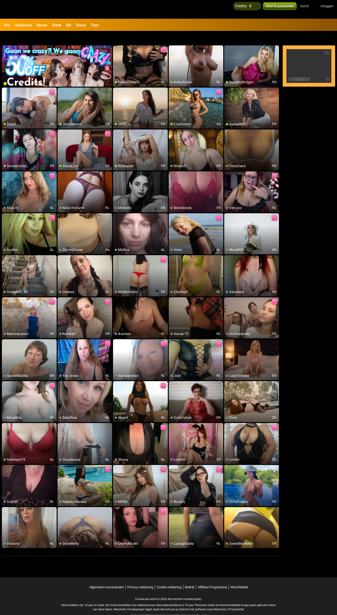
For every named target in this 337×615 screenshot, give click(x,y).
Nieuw (42, 25)
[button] (307, 9)
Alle (7, 25)
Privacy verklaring (140, 575)
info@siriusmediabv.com (190, 603)
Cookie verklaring (169, 575)
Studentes (23, 25)
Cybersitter (237, 597)
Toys (95, 25)
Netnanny (220, 597)
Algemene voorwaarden (106, 575)
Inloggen (327, 9)
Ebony (81, 25)
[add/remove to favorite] (117, 37)
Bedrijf (189, 575)
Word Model (239, 575)
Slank (56, 25)
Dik (68, 25)
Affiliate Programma (212, 575)
